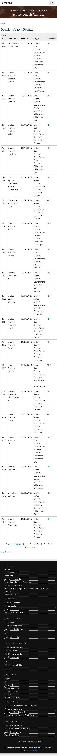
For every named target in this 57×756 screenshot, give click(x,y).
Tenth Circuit (28, 14)
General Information (13, 725)
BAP (6, 682)
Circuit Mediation (11, 688)
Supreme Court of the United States (20, 705)
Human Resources (12, 697)
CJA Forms (8, 668)
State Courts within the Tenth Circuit (20, 715)
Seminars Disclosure (13, 585)
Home (3, 24)
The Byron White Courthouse (17, 728)
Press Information (12, 637)
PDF (49, 43)
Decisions (8, 575)
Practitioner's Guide (13, 653)
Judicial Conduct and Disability (17, 582)
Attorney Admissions (13, 612)
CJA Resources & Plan (13, 665)
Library (7, 694)
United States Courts (13, 709)
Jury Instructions (11, 657)
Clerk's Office (10, 685)
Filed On (25, 38)
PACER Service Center (13, 629)
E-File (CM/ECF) (10, 572)
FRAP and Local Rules (13, 647)
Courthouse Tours (12, 735)
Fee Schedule (10, 606)
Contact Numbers (12, 602)
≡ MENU (7, 3)
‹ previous (16, 544)
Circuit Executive (11, 691)
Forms (7, 609)
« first (7, 544)
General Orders (11, 650)
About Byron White (12, 732)
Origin (36, 38)
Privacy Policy (10, 594)
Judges (7, 678)
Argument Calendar (12, 579)
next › (27, 547)
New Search (6, 552)
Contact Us (32, 750)
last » (34, 547)
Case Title (12, 38)
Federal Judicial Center (14, 712)
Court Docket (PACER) (13, 625)
